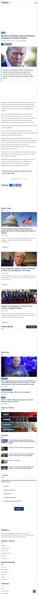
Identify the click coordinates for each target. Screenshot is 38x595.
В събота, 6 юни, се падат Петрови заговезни (21, 447)
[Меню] (35, 2)
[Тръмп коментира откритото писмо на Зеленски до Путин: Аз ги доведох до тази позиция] (19, 259)
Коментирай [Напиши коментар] (31, 326)
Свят (3, 397)
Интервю (4, 378)
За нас (2, 588)
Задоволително (7, 493)
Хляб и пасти (4, 550)
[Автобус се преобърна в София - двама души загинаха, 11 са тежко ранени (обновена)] (4, 468)
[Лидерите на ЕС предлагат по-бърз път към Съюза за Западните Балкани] (19, 296)
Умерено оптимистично (9, 490)
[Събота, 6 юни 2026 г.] (4, 461)
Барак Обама (11, 173)
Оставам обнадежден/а (9, 497)
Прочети (5, 247)
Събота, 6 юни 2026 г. (15, 460)
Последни (4, 435)
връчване (16, 171)
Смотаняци (4, 579)
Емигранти (3, 574)
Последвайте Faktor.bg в (19, 179)
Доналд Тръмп (8, 171)
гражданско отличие (25, 171)
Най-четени (5, 352)
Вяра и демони (5, 569)
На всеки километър (6, 553)
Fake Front (3, 567)
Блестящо (5, 486)
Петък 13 (3, 555)
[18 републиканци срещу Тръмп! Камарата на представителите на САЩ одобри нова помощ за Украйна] (19, 219)
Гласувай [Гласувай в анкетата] (19, 509)
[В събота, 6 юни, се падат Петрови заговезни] (4, 449)
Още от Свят (6, 208)
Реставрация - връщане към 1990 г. (12, 501)
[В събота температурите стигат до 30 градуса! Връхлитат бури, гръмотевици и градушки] (4, 455)
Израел (4, 173)
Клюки (2, 577)
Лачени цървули (6, 389)
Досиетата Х (4, 572)
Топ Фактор (4, 558)
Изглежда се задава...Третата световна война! (15, 392)
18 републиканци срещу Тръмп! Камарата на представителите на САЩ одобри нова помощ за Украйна (18, 231)
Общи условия (4, 591)
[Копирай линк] (10, 44)
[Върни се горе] (34, 591)
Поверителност (5, 593)
